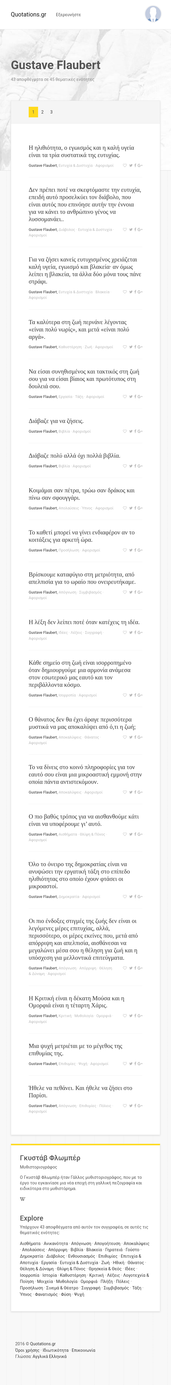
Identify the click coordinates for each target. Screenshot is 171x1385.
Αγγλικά (40, 1356)
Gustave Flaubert (43, 165)
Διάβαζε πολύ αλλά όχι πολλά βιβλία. (74, 455)
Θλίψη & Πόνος (92, 834)
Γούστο (132, 1249)
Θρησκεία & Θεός (105, 1268)
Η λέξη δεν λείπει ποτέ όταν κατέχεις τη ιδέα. (84, 622)
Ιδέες (63, 632)
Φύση (66, 1294)
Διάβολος (67, 229)
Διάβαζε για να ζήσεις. (56, 420)
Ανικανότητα (56, 1243)
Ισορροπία (67, 695)
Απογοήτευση (107, 1243)
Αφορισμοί (104, 165)
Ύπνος (87, 508)
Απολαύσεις (69, 508)
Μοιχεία (45, 1281)
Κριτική (65, 1016)
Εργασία (65, 396)
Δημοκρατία (69, 896)
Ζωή (88, 347)
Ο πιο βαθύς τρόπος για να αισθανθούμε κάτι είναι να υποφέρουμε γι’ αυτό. (84, 820)
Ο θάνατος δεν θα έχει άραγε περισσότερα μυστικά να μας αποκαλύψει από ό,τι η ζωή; (82, 723)
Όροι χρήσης (27, 1350)
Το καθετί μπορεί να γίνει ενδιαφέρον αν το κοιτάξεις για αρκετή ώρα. (82, 536)
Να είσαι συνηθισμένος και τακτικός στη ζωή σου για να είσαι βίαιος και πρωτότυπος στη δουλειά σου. (84, 378)
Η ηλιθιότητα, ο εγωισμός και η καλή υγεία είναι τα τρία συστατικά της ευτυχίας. (81, 151)
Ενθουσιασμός (81, 1256)
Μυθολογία (83, 1016)
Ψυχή (82, 1063)
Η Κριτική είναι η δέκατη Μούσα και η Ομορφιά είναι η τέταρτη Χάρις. (76, 1002)
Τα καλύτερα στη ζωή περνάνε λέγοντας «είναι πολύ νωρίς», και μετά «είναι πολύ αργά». (79, 329)
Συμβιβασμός (90, 592)
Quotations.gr (28, 14)
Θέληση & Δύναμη (37, 1268)
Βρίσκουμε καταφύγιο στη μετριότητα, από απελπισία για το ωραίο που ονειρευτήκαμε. (82, 578)
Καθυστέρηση (70, 347)
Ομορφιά (103, 1016)
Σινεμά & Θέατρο (62, 1288)
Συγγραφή (93, 632)
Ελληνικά (57, 1356)
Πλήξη (107, 1281)
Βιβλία (64, 431)
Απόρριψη (87, 968)
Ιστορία (49, 1275)
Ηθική (118, 1262)
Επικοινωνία (83, 1350)
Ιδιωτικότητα (56, 1350)
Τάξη (79, 396)
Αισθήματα (68, 834)
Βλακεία (102, 292)
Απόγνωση (67, 592)
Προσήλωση (69, 550)
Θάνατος (91, 737)
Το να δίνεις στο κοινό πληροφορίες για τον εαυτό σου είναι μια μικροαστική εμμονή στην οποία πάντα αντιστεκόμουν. (85, 774)
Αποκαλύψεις (70, 737)
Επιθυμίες (67, 1063)
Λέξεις (76, 632)
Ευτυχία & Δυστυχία (76, 165)
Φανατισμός (46, 1294)
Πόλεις (105, 1106)
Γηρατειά (113, 1249)
